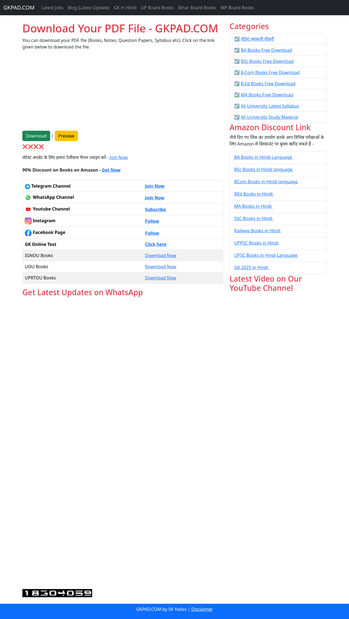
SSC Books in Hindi (253, 218)
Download (36, 136)
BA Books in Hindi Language (263, 157)
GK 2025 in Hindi (251, 267)
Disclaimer (202, 609)
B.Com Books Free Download (270, 72)
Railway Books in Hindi (257, 231)
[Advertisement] (122, 92)
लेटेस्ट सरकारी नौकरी (257, 39)
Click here (156, 244)
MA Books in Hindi (253, 206)
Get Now (111, 170)
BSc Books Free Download (267, 61)
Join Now (119, 157)
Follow (152, 221)
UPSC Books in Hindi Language (266, 255)
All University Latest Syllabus (270, 106)
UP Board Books (157, 8)
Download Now (160, 255)
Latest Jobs (52, 8)
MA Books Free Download (267, 95)
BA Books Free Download (266, 50)
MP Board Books (237, 8)
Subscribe (155, 209)
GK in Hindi (125, 8)
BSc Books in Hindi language (264, 169)
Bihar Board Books (197, 8)
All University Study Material (269, 117)
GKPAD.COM (19, 7)
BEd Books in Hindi (254, 194)
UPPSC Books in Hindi (256, 243)
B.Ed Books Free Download (268, 84)
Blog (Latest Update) (88, 8)
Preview (66, 136)
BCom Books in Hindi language (266, 182)
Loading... (122, 443)
